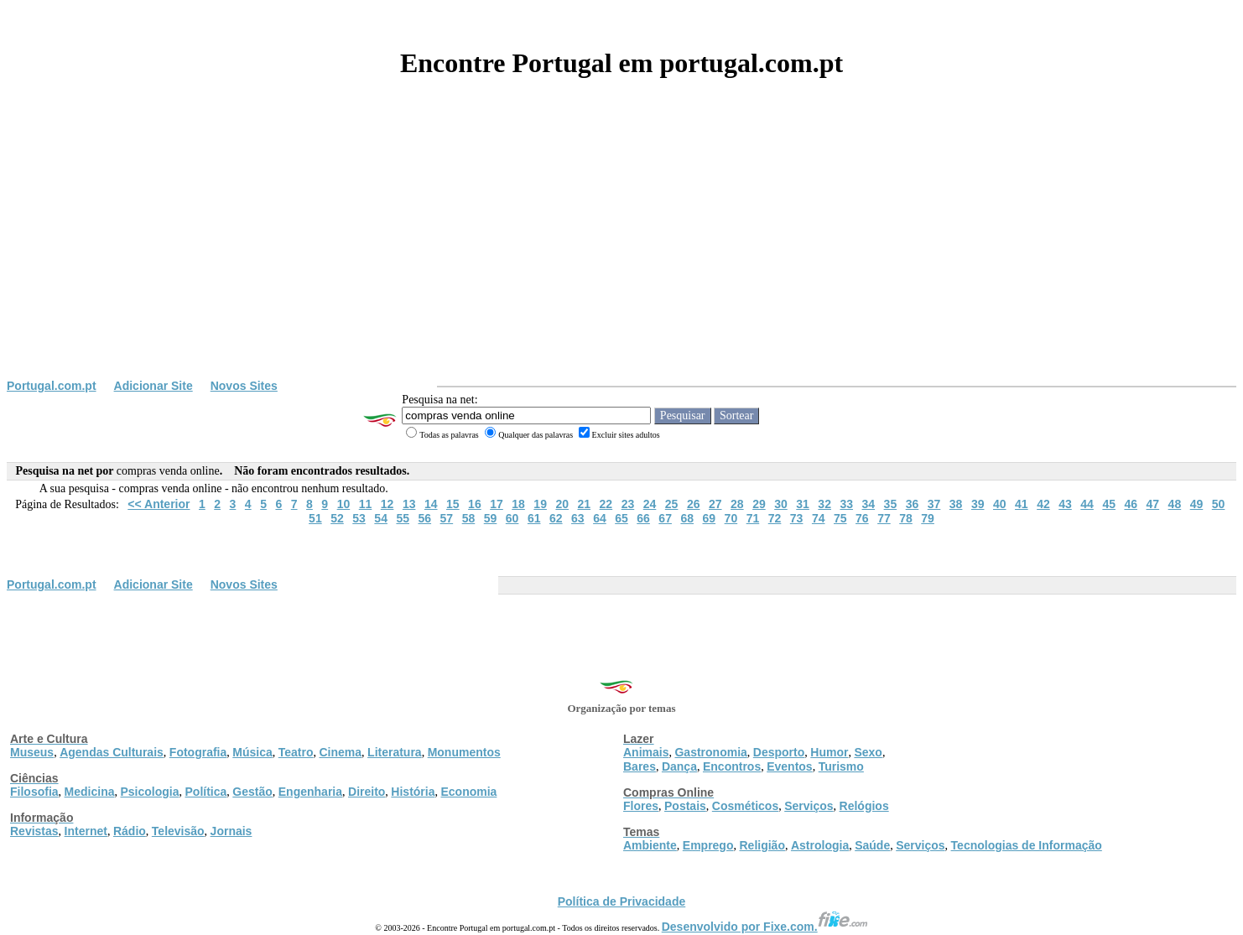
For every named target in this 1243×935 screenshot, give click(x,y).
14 (431, 504)
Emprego (708, 845)
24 (650, 504)
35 (890, 504)
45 (1109, 504)
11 (365, 504)
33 (846, 504)
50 (1218, 504)
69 (709, 518)
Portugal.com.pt (51, 385)
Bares (639, 766)
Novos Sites (244, 385)
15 (453, 504)
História (412, 791)
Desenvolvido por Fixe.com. (765, 926)
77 (884, 518)
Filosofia (34, 791)
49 (1197, 504)
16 (474, 504)
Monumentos (464, 752)
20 (562, 504)
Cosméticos (745, 806)
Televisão (178, 831)
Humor (829, 752)
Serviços (808, 806)
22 (606, 504)
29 (759, 504)
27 (715, 504)
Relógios (864, 806)
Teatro (296, 752)
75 (840, 518)
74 (818, 518)
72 (775, 518)
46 (1130, 504)
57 (447, 518)
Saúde (872, 845)
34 (869, 504)
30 (781, 504)
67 (665, 518)
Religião (761, 845)
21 (584, 504)
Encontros (732, 766)
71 (753, 518)
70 (731, 518)
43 (1065, 504)
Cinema (341, 752)
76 (862, 518)
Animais (645, 752)
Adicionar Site (153, 385)
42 (1043, 504)
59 (490, 518)
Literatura (394, 752)
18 (518, 504)
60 (512, 518)
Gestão (252, 791)
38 (956, 504)
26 (693, 504)
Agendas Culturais (112, 752)
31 (802, 504)
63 (578, 518)
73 (797, 518)
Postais (685, 806)
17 (496, 504)
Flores (640, 806)
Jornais (231, 831)
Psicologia (149, 791)
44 (1087, 504)
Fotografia (197, 752)
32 (824, 504)
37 (934, 504)
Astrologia (820, 845)
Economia (468, 791)
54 (380, 518)
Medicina (90, 791)
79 (927, 518)
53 (359, 518)
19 (540, 504)
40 (999, 504)
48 (1175, 504)
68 (687, 518)
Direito (366, 791)
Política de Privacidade (622, 901)
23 (628, 504)
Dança (679, 766)
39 (978, 504)
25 (672, 504)
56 (425, 518)
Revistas (34, 831)
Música (252, 752)
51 (315, 518)
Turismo (841, 766)
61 (534, 518)
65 (621, 518)
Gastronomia (710, 752)
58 (469, 518)
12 (387, 504)
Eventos (789, 766)
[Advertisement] (621, 253)
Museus (32, 752)
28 (737, 504)
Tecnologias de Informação (1026, 845)
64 (599, 518)
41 (1021, 504)
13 (409, 504)
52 (337, 518)
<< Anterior (158, 504)
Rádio (129, 831)
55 (402, 518)
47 (1153, 504)
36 (912, 504)
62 (556, 518)
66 (643, 518)
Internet (86, 831)
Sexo (868, 752)
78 (906, 518)
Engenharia (310, 791)
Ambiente (650, 845)
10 (344, 504)
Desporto (778, 752)
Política (206, 791)
